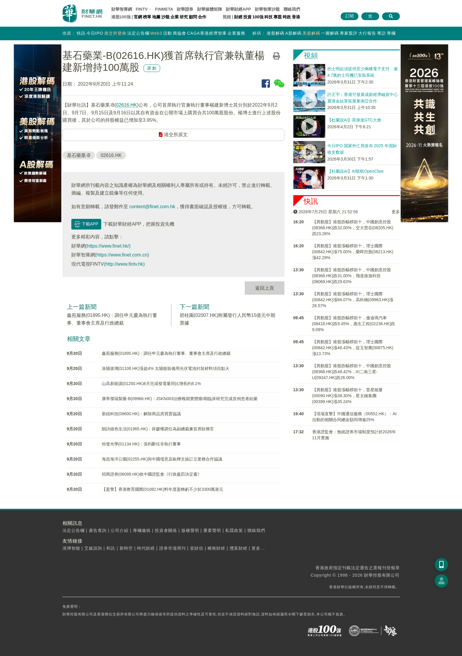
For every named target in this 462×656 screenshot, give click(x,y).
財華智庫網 (121, 9)
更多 (396, 211)
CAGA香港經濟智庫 (207, 33)
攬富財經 (238, 548)
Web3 (156, 33)
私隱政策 (234, 530)
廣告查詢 (98, 530)
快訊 (81, 33)
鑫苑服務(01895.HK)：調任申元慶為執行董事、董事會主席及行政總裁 (166, 353)
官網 (138, 17)
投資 (247, 17)
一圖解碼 (330, 33)
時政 (287, 17)
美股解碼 (311, 33)
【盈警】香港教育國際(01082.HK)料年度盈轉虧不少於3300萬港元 (162, 489)
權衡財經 (216, 548)
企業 (174, 17)
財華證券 (185, 9)
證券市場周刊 (172, 548)
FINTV (141, 9)
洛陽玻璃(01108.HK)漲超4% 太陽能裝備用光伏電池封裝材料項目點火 (166, 368)
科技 (268, 17)
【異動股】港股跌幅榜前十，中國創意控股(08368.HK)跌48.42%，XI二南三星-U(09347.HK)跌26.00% (351, 371)
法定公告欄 (138, 33)
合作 (202, 17)
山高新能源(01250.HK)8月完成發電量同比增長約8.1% (151, 383)
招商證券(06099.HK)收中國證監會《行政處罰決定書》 (152, 474)
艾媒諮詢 (93, 548)
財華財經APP (238, 9)
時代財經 (146, 548)
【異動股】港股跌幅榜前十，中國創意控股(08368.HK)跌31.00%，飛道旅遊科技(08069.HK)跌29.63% (351, 275)
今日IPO (94, 33)
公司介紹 (119, 530)
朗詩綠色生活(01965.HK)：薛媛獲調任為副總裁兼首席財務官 (158, 428)
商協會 (179, 33)
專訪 (381, 33)
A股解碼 (293, 33)
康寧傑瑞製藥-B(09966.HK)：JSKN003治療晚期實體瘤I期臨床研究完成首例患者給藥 (180, 398)
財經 (238, 17)
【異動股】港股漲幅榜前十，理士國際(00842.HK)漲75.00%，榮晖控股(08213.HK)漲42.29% (353, 251)
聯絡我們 (292, 9)
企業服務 (236, 33)
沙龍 (165, 17)
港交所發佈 (115, 33)
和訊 (110, 548)
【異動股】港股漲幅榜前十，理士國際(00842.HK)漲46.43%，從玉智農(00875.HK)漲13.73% (353, 347)
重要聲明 (212, 530)
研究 (184, 17)
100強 (257, 17)
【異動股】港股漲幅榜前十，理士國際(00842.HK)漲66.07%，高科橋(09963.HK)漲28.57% (353, 299)
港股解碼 (275, 33)
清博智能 (71, 548)
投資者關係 (166, 530)
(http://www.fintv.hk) (124, 264)
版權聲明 (190, 530)
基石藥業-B (79, 155)
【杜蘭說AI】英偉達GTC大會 (354, 120)
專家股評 (349, 33)
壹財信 (196, 548)
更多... (258, 548)
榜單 (147, 17)
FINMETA (164, 9)
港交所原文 (173, 134)
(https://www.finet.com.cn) (122, 254)
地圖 (156, 17)
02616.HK (126, 105)
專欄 (391, 33)
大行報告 (367, 33)
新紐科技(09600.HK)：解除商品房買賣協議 (141, 413)
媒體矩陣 (209, 9)
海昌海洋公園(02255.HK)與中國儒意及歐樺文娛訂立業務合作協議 (162, 459)
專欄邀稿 (142, 530)
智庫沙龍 (267, 9)
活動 (167, 33)
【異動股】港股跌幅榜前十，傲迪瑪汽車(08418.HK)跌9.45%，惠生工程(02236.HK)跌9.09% (353, 323)
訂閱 (349, 16)
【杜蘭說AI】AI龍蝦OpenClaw (355, 171)
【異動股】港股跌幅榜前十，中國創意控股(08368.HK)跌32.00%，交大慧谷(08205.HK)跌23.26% (353, 227)
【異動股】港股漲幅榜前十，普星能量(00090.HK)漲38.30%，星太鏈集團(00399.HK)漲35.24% (347, 395)
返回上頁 (264, 288)
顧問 (193, 17)
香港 (296, 17)
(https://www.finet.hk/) (108, 245)
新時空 (126, 548)
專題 (277, 17)
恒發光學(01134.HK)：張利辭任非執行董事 (141, 444)
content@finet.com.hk (152, 206)
